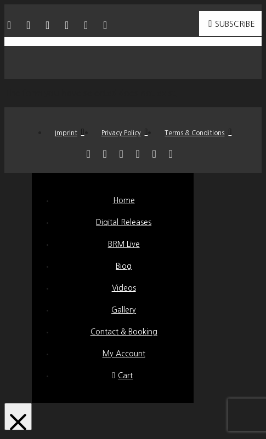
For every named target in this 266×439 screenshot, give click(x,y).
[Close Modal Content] (18, 416)
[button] (133, 62)
